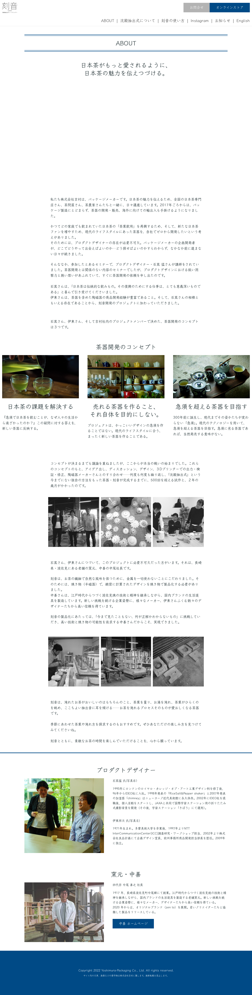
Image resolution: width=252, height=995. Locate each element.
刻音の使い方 (173, 20)
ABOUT (107, 20)
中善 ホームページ (133, 923)
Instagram (200, 20)
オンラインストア (230, 7)
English (243, 20)
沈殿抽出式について (137, 20)
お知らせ (222, 20)
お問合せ (197, 7)
